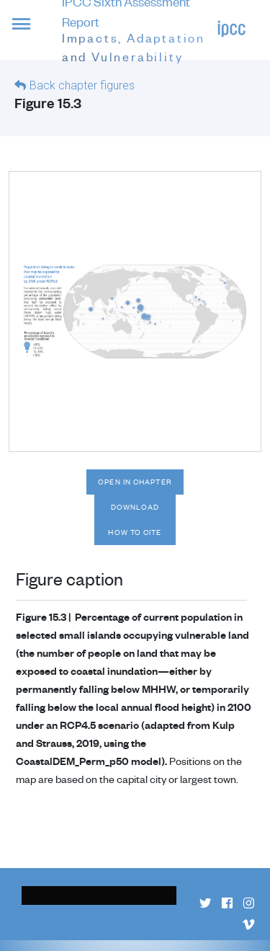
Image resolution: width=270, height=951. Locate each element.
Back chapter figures (82, 85)
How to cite (134, 532)
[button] (31, 32)
